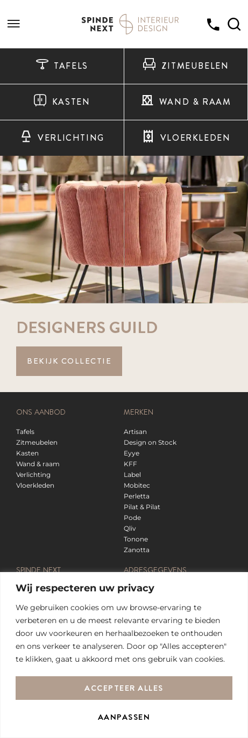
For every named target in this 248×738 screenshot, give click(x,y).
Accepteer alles (124, 688)
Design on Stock (150, 442)
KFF (130, 464)
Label (132, 475)
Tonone (136, 539)
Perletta (137, 496)
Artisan (135, 432)
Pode (132, 517)
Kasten (61, 102)
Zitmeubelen (186, 66)
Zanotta (137, 550)
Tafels (62, 66)
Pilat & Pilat (142, 507)
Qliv (130, 528)
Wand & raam (185, 102)
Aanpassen (124, 717)
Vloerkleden (185, 138)
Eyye (131, 453)
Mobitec (137, 485)
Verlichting (61, 138)
